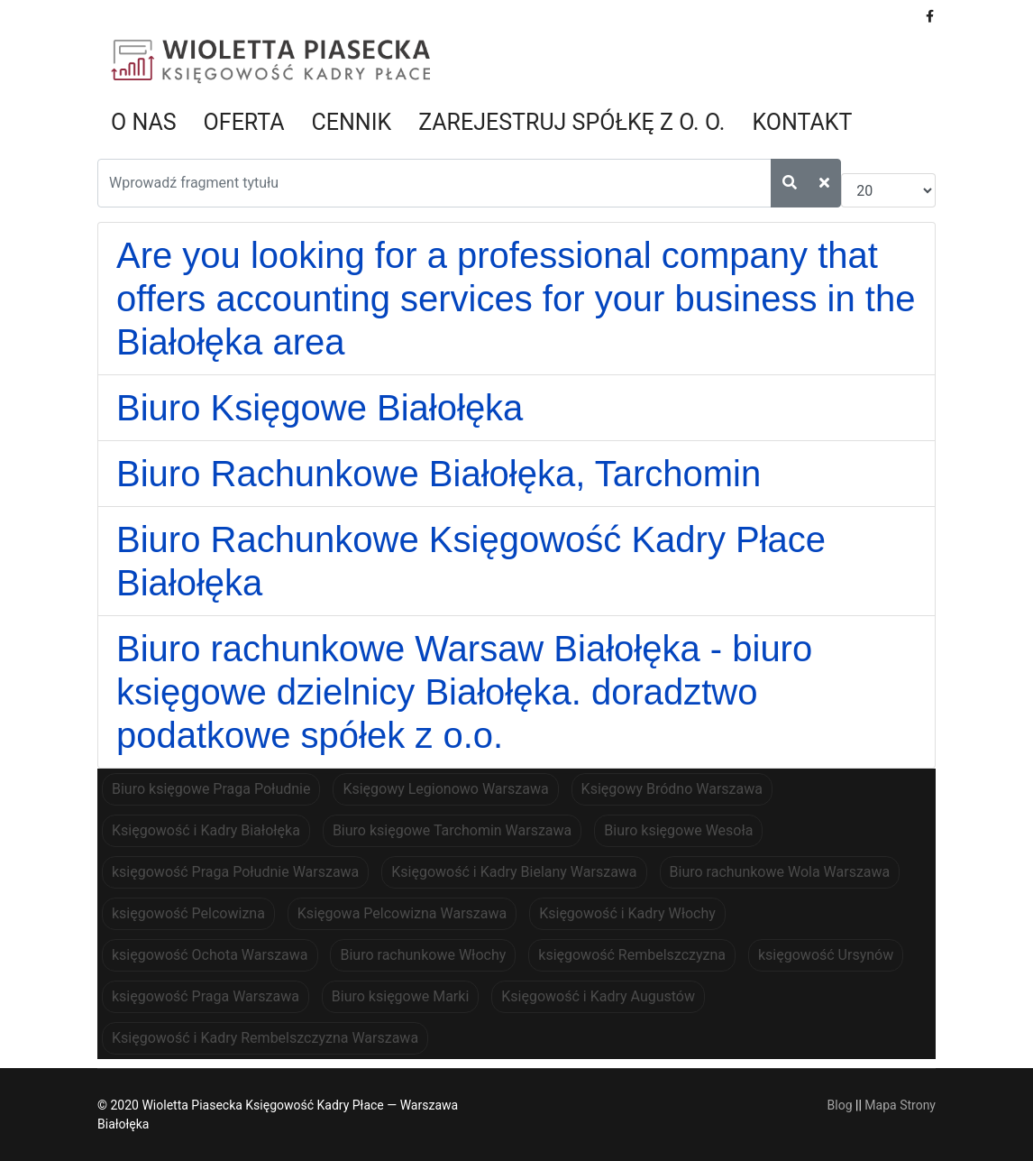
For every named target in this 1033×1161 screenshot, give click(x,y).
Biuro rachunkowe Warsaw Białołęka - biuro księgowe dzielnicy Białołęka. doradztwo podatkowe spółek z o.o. (464, 692)
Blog (840, 1105)
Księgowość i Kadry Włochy (627, 913)
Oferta (244, 122)
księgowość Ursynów (825, 954)
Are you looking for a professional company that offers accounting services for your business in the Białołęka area (515, 298)
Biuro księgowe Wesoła (678, 830)
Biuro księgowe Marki (400, 996)
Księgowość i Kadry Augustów (598, 996)
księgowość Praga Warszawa (205, 996)
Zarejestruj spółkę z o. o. (571, 122)
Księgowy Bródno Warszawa (672, 788)
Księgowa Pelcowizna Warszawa (402, 913)
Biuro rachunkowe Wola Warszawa (780, 871)
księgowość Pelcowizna (188, 913)
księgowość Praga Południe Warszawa (235, 871)
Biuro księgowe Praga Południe (211, 788)
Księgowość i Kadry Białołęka (206, 830)
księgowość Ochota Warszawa (210, 954)
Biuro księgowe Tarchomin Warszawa (452, 830)
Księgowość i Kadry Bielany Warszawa (513, 871)
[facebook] (930, 16)
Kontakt (802, 122)
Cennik (352, 122)
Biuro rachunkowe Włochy (423, 954)
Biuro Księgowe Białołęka (319, 408)
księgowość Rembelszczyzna (632, 954)
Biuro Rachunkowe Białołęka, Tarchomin (438, 473)
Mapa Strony (900, 1105)
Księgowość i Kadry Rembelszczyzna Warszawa (265, 1037)
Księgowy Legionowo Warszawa (445, 788)
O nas (144, 122)
